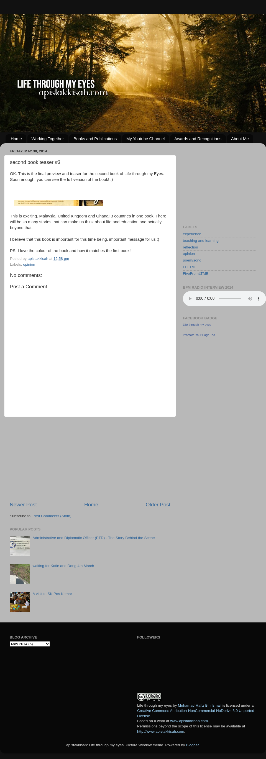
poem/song (192, 260)
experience (192, 234)
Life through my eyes (197, 324)
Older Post (158, 504)
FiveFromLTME (195, 273)
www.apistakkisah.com (189, 721)
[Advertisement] (90, 459)
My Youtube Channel (145, 138)
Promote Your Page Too (199, 335)
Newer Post (23, 504)
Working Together (48, 138)
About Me (240, 138)
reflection (190, 247)
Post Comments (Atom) (52, 516)
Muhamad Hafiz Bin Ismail (199, 705)
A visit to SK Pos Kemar (52, 594)
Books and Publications (95, 138)
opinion (29, 264)
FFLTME (190, 267)
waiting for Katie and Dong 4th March (63, 566)
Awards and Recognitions (197, 138)
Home (16, 138)
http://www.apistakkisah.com (160, 731)
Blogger (192, 745)
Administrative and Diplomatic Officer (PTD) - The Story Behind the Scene (93, 538)
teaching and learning (201, 241)
